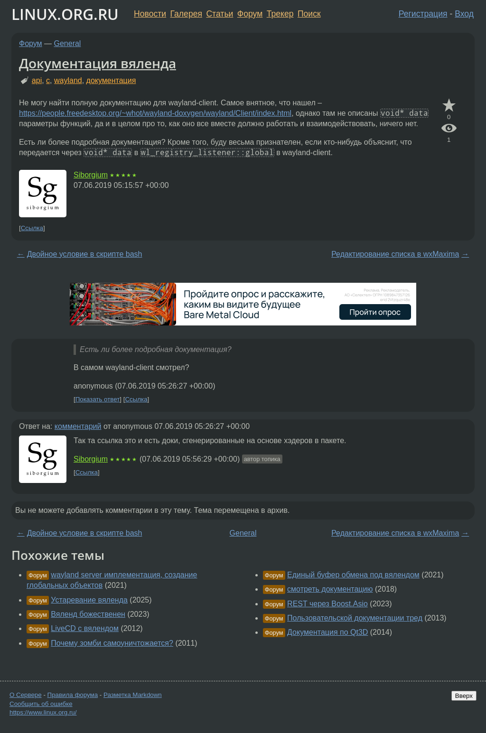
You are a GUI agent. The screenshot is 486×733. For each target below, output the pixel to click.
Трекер (280, 14)
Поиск (309, 14)
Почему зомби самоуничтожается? (112, 643)
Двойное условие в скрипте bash (84, 254)
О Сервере (25, 694)
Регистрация (423, 14)
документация (111, 80)
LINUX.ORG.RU (65, 14)
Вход (464, 14)
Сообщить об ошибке (41, 703)
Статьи (219, 14)
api (37, 80)
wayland (68, 80)
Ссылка (32, 228)
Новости (150, 14)
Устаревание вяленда (89, 600)
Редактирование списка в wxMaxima (395, 254)
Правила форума (72, 694)
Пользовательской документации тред (354, 618)
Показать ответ (97, 399)
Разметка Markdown (132, 694)
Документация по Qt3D (327, 632)
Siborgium (91, 175)
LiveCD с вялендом (85, 628)
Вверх (464, 695)
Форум (249, 14)
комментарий (78, 426)
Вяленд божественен (88, 614)
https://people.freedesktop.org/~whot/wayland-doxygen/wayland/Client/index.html (155, 113)
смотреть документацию (330, 589)
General (67, 43)
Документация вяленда (97, 63)
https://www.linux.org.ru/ (42, 712)
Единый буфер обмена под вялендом (353, 575)
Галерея (186, 14)
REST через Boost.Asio (327, 604)
